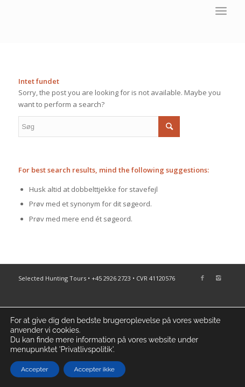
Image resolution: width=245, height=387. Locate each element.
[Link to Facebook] (202, 278)
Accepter (34, 369)
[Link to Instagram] (219, 278)
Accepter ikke (94, 369)
